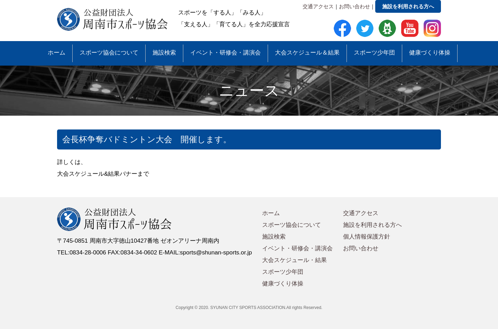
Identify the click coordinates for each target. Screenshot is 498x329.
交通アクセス (318, 6)
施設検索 (164, 52)
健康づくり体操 (429, 52)
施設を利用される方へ (408, 6)
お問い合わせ (354, 6)
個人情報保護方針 (366, 236)
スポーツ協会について (109, 52)
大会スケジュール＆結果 (307, 52)
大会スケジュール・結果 (294, 260)
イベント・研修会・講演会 (225, 52)
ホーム (56, 52)
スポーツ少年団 (374, 52)
